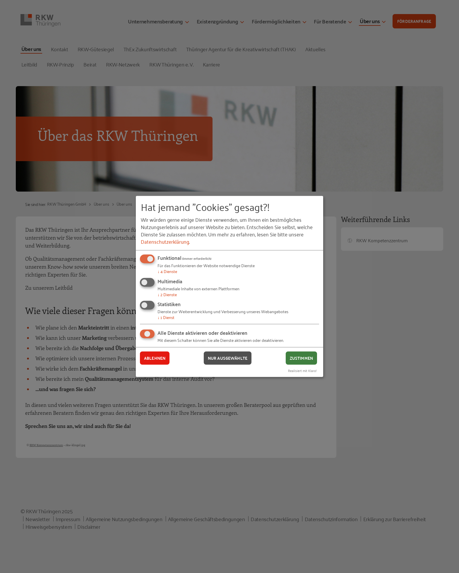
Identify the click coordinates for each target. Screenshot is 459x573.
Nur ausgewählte (227, 358)
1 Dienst (165, 317)
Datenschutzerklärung (165, 241)
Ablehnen (154, 358)
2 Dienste (167, 294)
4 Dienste (167, 271)
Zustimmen (301, 358)
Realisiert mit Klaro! (302, 370)
